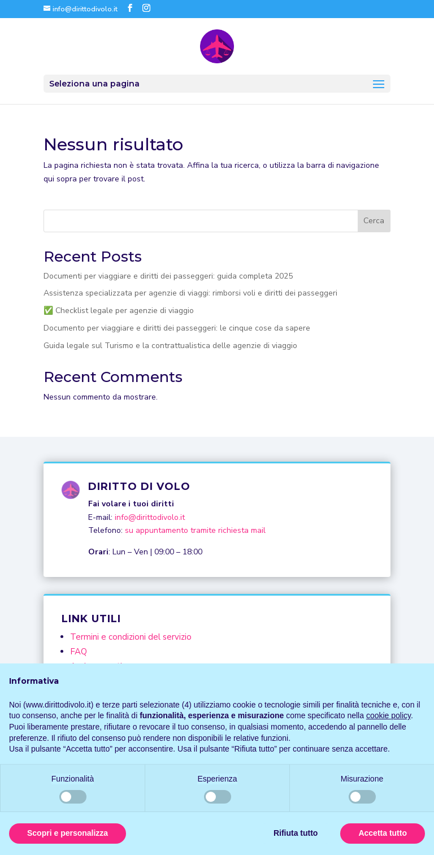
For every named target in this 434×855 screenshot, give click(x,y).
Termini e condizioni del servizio (131, 637)
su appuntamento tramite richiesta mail (195, 530)
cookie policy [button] (388, 715)
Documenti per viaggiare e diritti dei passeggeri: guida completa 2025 (168, 276)
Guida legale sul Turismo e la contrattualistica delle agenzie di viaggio (170, 345)
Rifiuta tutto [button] (296, 832)
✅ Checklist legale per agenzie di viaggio (119, 310)
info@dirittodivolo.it (150, 517)
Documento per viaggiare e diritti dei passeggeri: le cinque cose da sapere (177, 328)
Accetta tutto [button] (382, 832)
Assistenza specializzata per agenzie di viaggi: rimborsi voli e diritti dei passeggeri (190, 293)
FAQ (78, 651)
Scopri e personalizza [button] (67, 832)
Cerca (373, 220)
